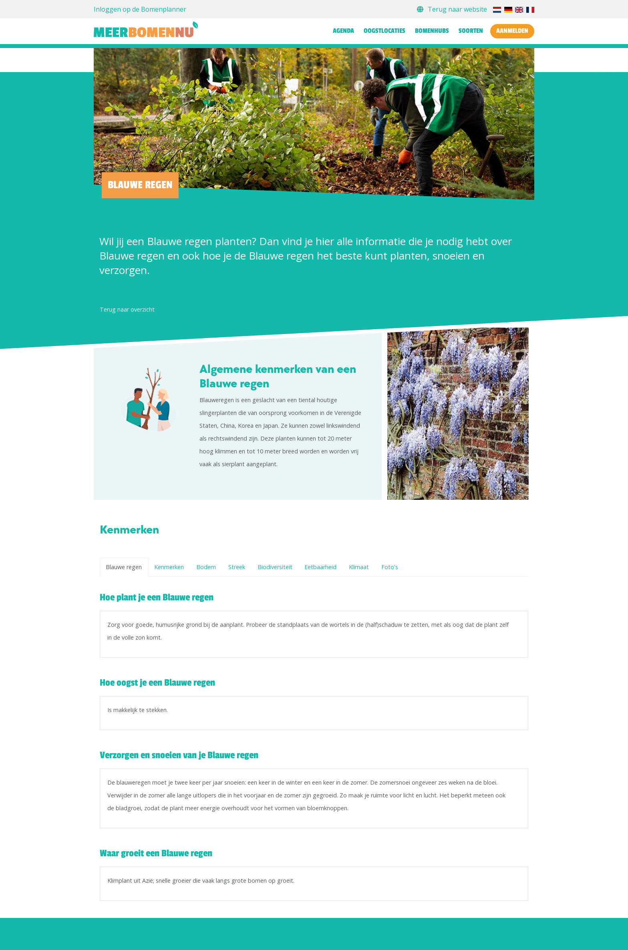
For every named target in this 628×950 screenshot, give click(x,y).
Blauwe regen (124, 567)
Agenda (343, 31)
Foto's (389, 567)
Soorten (471, 31)
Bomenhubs (432, 31)
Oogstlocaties (384, 31)
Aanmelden (512, 31)
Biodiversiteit (275, 567)
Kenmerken (169, 567)
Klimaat (359, 567)
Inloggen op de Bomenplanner (140, 9)
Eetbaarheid (320, 567)
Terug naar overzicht (127, 309)
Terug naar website (453, 9)
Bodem (206, 567)
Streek (236, 567)
